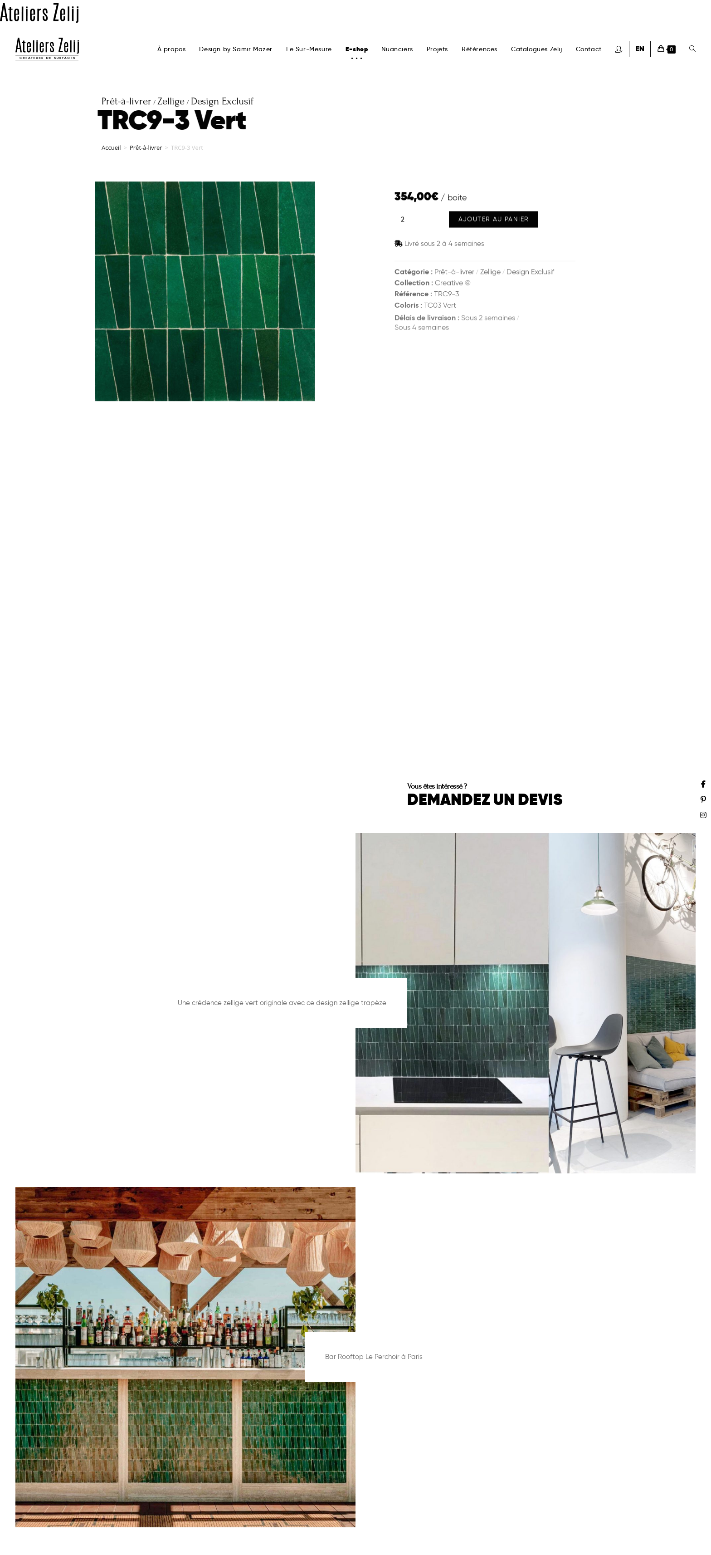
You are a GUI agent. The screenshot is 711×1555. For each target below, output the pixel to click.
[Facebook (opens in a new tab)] (703, 784)
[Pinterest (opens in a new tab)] (703, 799)
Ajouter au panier (493, 222)
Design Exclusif (530, 272)
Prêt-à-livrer (146, 152)
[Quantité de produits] (402, 222)
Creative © (453, 284)
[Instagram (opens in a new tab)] (703, 815)
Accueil (111, 152)
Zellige (490, 272)
